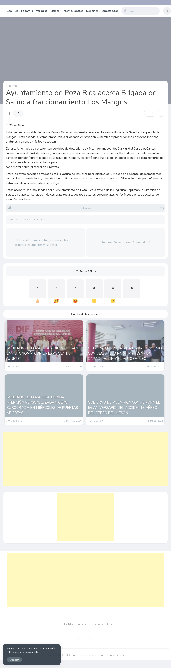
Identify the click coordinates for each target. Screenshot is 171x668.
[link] (161, 113)
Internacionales (73, 11)
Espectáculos (109, 11)
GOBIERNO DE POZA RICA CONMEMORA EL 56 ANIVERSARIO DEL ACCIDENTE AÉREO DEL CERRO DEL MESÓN (124, 407)
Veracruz (41, 11)
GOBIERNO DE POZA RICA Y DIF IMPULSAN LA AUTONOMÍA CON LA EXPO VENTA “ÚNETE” (42, 353)
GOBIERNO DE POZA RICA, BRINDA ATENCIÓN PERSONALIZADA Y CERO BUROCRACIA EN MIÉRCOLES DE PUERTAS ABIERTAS (42, 405)
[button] (150, 113)
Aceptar (14, 659)
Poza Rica (11, 11)
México (55, 11)
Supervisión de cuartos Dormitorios (125, 242)
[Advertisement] (80, 459)
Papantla (27, 11)
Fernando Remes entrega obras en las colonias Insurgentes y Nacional (41, 242)
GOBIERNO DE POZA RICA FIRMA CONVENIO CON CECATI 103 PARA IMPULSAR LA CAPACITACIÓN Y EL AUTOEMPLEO (125, 353)
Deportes (92, 11)
